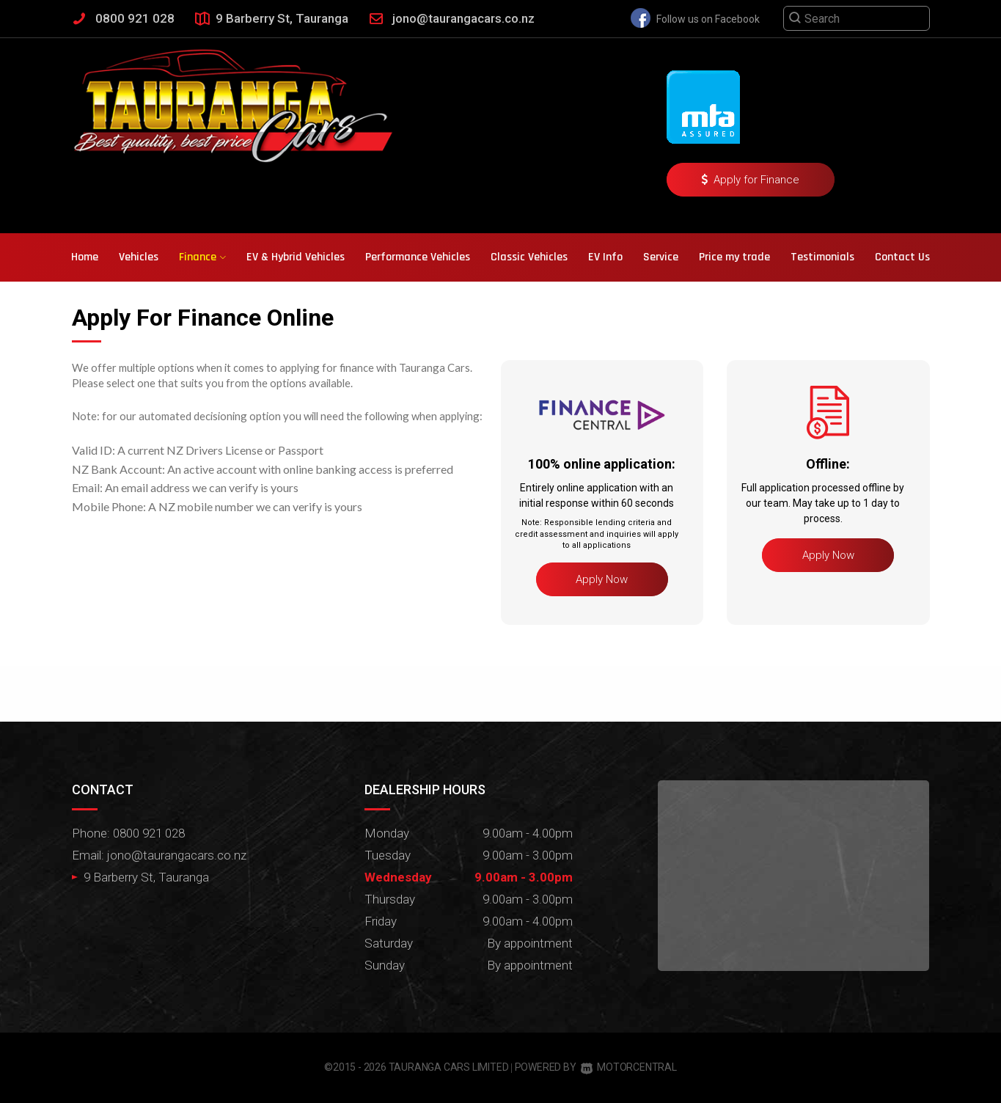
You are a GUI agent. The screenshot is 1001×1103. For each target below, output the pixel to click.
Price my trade (734, 257)
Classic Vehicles (529, 257)
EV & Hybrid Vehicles (295, 257)
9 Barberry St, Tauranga (282, 18)
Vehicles (138, 257)
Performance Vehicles (417, 257)
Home (84, 257)
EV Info (605, 257)
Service (660, 257)
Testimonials (822, 257)
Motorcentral (628, 1067)
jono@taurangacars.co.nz (463, 18)
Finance (202, 257)
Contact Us (902, 257)
